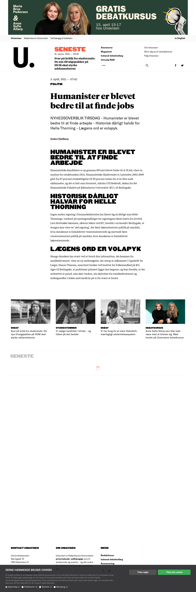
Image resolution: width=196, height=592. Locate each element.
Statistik (47, 587)
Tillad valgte (142, 572)
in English (180, 38)
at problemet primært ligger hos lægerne (96, 269)
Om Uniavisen (151, 47)
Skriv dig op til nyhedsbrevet (158, 51)
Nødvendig (14, 587)
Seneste (70, 49)
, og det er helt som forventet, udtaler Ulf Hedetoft (92, 183)
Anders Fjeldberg (59, 138)
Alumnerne (107, 47)
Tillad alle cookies (174, 572)
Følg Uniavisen (151, 55)
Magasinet (106, 51)
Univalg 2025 (108, 59)
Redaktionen (107, 555)
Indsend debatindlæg (112, 55)
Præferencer (31, 587)
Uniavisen (16, 38)
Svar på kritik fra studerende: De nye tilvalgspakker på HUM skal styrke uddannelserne (74, 63)
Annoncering (107, 563)
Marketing (62, 587)
